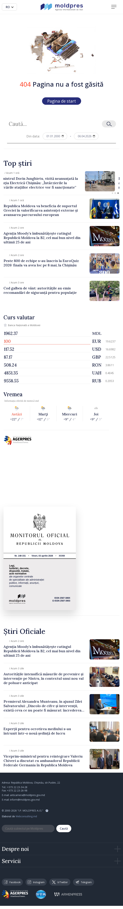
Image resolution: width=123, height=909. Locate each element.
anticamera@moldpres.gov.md (27, 795)
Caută (64, 828)
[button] (112, 193)
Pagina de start (61, 101)
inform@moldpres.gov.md (25, 799)
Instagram (36, 882)
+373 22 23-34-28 (17, 787)
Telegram (83, 882)
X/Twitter (60, 882)
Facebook (12, 882)
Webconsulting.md (26, 816)
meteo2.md (33, 400)
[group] (61, 181)
